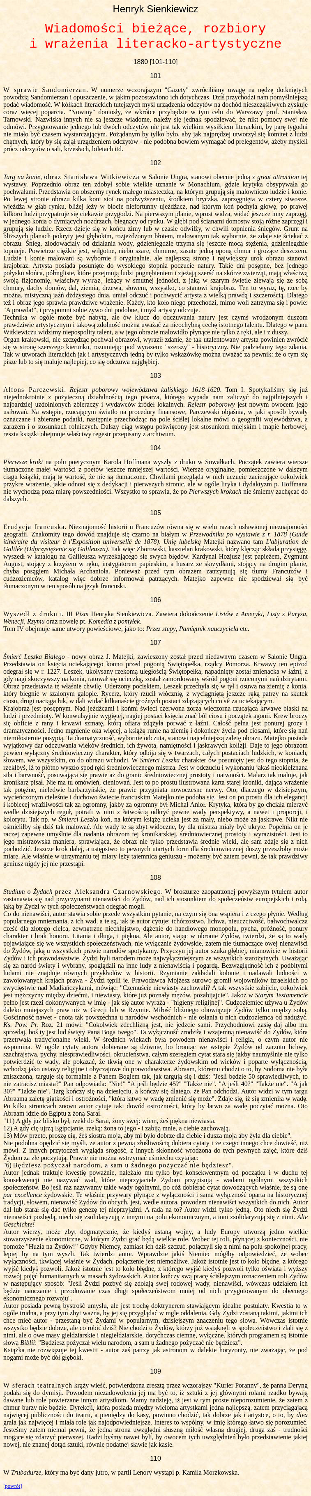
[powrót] (12, 1486)
